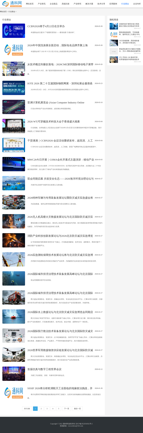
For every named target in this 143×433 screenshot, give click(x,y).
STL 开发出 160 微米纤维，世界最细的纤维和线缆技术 (129, 58)
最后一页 (77, 409)
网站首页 (30, 4)
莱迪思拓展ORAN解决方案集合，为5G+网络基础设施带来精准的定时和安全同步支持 (130, 51)
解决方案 (89, 4)
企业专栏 (137, 4)
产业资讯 (42, 4)
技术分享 (101, 4)
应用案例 (113, 4)
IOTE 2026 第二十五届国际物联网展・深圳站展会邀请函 (59, 83)
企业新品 (53, 4)
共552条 (27, 409)
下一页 (66, 409)
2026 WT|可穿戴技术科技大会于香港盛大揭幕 (53, 121)
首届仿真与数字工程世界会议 (44, 369)
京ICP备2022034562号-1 (84, 424)
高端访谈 (65, 4)
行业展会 (125, 4)
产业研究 (77, 4)
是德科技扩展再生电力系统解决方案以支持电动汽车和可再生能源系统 (129, 26)
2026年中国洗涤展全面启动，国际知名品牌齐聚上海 (57, 45)
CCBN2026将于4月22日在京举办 (46, 26)
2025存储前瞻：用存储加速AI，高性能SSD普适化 (129, 42)
